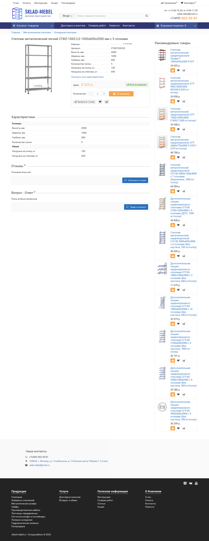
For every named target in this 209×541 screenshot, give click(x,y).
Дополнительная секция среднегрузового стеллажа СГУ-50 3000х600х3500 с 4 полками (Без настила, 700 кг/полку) (183, 410)
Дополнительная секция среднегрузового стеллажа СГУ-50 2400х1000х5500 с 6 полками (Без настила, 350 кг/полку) (183, 377)
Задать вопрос (136, 207)
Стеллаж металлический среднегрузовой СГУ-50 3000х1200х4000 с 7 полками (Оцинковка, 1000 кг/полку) (183, 173)
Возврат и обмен (68, 500)
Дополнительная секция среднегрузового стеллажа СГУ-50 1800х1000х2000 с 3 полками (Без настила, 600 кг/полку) (183, 272)
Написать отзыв (135, 180)
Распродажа (68, 3)
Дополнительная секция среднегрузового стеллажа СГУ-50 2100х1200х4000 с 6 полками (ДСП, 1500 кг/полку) (182, 207)
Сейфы (15, 506)
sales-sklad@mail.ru (39, 465)
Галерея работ (97, 25)
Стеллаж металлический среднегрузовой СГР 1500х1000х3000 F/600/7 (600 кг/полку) (183, 114)
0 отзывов (127, 44)
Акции (54, 3)
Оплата (27, 3)
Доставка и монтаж (73, 25)
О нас (16, 3)
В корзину (121, 93)
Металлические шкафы (24, 503)
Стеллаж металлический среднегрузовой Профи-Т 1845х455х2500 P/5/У (182, 55)
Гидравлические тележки (25, 523)
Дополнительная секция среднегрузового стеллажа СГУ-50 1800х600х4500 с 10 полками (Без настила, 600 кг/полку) (183, 306)
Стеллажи (16, 497)
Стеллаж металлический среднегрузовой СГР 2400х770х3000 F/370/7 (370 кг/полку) (183, 142)
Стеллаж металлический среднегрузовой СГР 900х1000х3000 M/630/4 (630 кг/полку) (182, 85)
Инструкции (40, 3)
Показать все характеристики (87, 77)
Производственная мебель (25, 510)
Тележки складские (21, 520)
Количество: (79, 93)
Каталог (33, 24)
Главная (15, 32)
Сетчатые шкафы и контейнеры (28, 516)
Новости (114, 25)
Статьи (101, 503)
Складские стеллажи (65, 32)
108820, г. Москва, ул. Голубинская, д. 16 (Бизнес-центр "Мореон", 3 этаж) (68, 461)
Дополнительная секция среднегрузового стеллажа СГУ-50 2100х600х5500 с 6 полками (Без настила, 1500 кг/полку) (180, 341)
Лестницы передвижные (24, 513)
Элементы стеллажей (22, 500)
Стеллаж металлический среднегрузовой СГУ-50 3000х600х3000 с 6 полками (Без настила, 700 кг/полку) (183, 240)
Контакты (129, 25)
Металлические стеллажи (37, 32)
